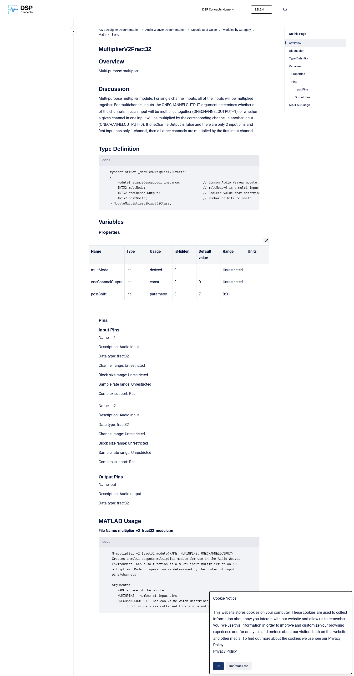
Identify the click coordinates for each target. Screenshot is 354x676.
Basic (115, 34)
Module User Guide (204, 29)
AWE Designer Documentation (119, 29)
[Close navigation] (73, 31)
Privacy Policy (225, 651)
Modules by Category (237, 29)
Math (102, 34)
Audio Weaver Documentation (165, 29)
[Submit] (285, 9)
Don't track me (238, 666)
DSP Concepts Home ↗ (218, 9)
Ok (218, 666)
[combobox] (313, 9)
